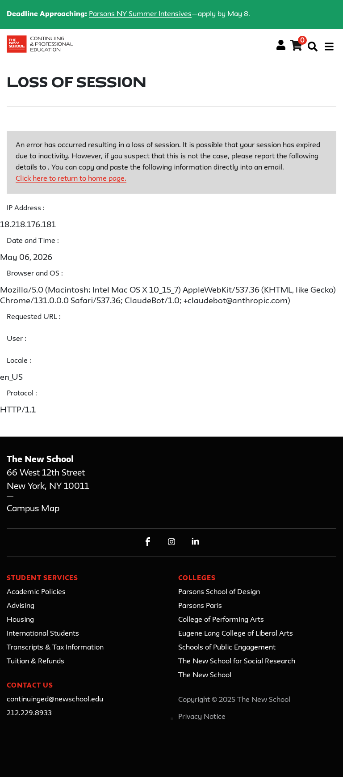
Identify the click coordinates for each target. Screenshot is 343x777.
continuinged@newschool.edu (55, 699)
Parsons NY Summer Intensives (140, 14)
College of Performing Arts (221, 620)
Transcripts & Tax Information (55, 648)
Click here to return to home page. (71, 179)
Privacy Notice (202, 717)
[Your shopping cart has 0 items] (296, 47)
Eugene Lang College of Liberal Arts (235, 634)
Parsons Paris (200, 606)
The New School (204, 675)
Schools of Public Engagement (227, 648)
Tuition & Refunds (35, 661)
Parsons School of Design (219, 592)
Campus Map (33, 509)
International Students (43, 634)
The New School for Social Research (236, 661)
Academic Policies (36, 592)
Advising (20, 606)
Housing (20, 620)
